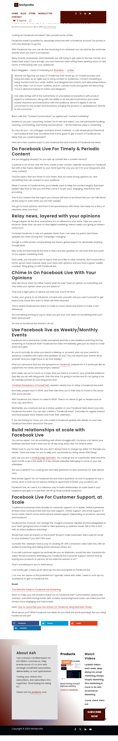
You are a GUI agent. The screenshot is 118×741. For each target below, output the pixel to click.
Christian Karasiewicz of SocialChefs (31, 395)
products (36, 697)
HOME (15, 14)
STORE (32, 14)
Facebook (65, 375)
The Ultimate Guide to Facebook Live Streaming (36, 600)
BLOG (23, 14)
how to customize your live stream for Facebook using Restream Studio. (55, 617)
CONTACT (17, 17)
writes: (70, 80)
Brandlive (58, 80)
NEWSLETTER (45, 14)
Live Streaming (50, 37)
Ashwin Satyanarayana (23, 37)
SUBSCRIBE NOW (94, 720)
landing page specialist (44, 468)
